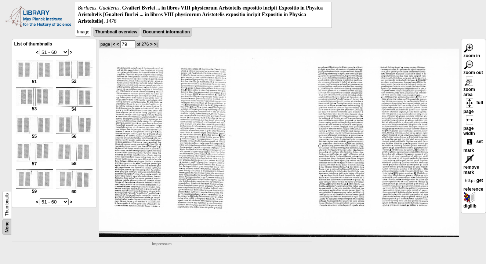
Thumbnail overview (116, 31)
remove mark (471, 165)
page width (469, 126)
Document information (166, 31)
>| (155, 44)
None (7, 226)
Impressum (161, 244)
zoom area (469, 87)
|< (113, 44)
